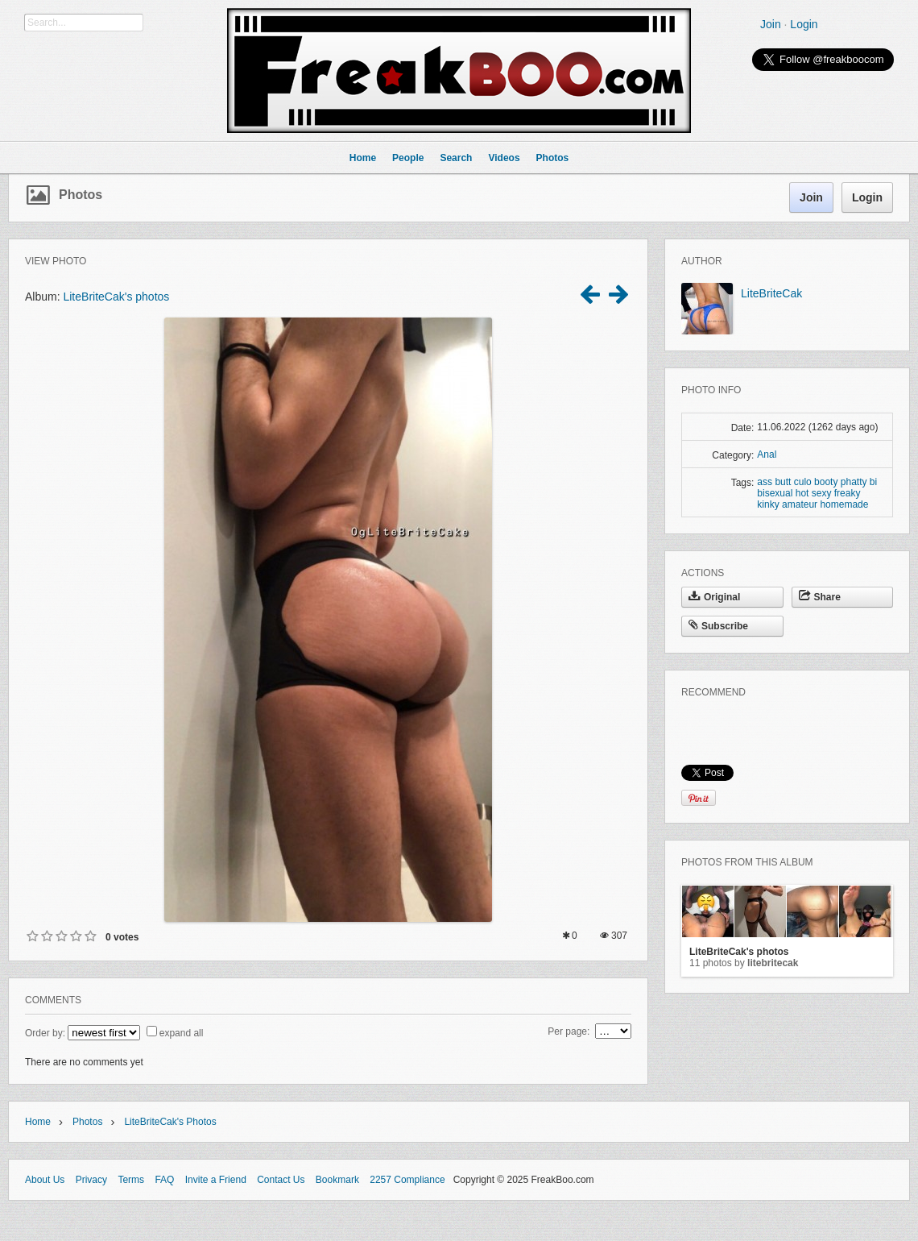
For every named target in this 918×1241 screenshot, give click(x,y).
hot (802, 493)
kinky (768, 504)
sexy (822, 493)
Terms (131, 1179)
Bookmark (337, 1179)
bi (873, 482)
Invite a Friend (215, 1179)
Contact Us (280, 1179)
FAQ (164, 1179)
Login (803, 24)
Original (714, 597)
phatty (854, 482)
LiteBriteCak (771, 293)
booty (825, 482)
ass (764, 482)
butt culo (793, 482)
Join (770, 24)
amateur (799, 504)
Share (820, 597)
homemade (844, 504)
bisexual (774, 493)
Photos (80, 194)
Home (38, 1121)
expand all (181, 1033)
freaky (847, 493)
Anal (766, 454)
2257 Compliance (407, 1179)
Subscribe (718, 626)
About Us (44, 1179)
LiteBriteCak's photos (116, 296)
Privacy (91, 1179)
